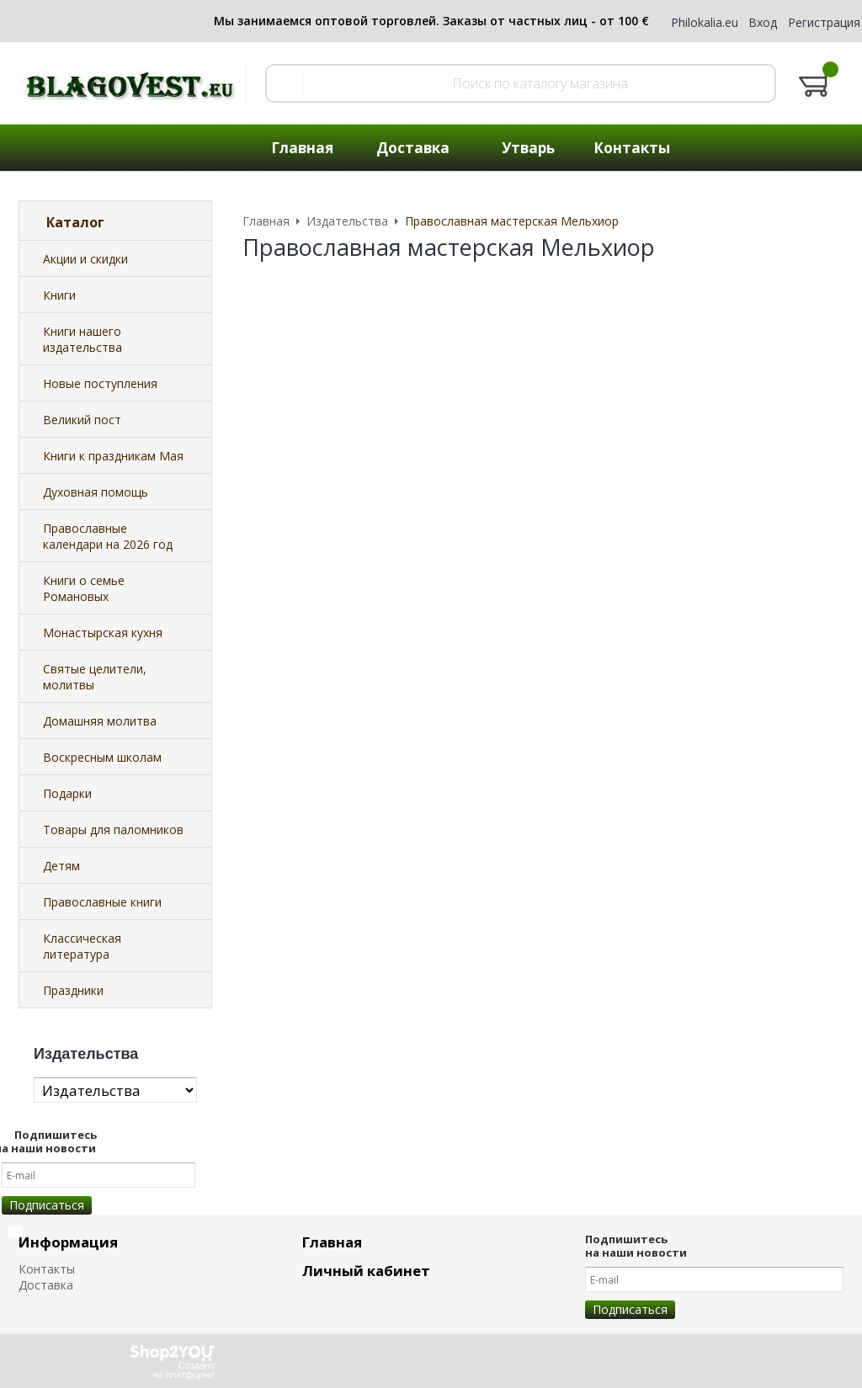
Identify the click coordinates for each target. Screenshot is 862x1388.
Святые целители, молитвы (94, 677)
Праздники (73, 990)
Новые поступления (100, 383)
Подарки (67, 793)
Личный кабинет (366, 1270)
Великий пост (82, 420)
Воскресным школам (102, 757)
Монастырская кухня (102, 633)
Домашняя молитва (100, 721)
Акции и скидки (85, 259)
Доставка (46, 1285)
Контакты (47, 1269)
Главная (332, 1242)
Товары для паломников (113, 830)
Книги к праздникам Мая (113, 456)
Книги (59, 295)
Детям (61, 866)
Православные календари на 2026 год (108, 536)
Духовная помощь (95, 492)
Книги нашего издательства (82, 339)
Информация (68, 1242)
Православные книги (102, 902)
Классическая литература (82, 946)
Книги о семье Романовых (84, 588)
